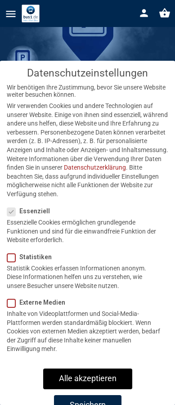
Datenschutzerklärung (95, 179)
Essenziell (31, 222)
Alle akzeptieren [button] (88, 390)
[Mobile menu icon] (10, 13)
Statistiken (32, 268)
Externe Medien (39, 314)
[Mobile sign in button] (144, 13)
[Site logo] (32, 13)
